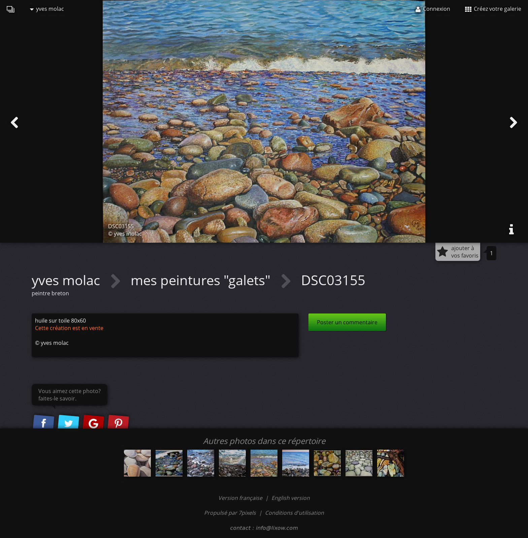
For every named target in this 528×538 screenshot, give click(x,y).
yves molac (47, 8)
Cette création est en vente (69, 328)
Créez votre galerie (493, 8)
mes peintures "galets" (202, 280)
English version (290, 498)
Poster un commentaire (347, 322)
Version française (241, 498)
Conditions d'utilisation (294, 512)
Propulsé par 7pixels (230, 512)
